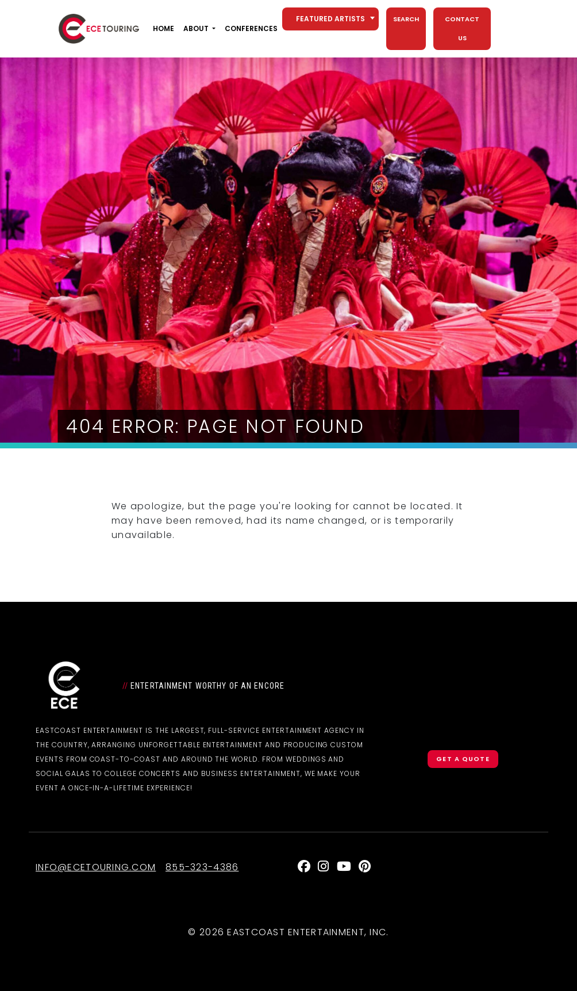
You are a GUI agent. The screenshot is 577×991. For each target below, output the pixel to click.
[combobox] (330, 18)
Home (163, 28)
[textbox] (330, 18)
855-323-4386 (202, 867)
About (196, 28)
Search (406, 19)
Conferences (251, 28)
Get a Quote (462, 758)
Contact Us (462, 28)
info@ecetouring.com (96, 867)
